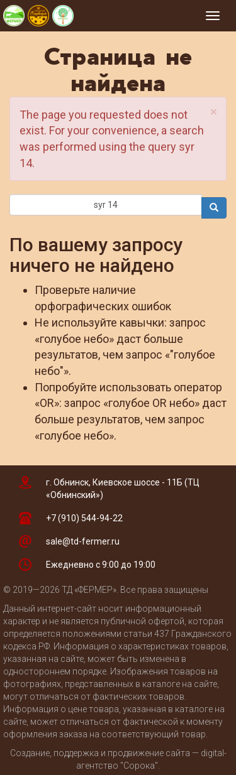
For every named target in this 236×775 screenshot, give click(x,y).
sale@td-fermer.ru (83, 541)
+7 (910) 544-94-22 (84, 518)
